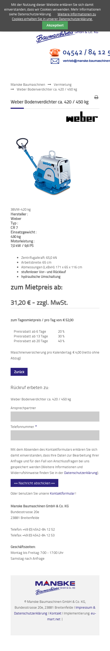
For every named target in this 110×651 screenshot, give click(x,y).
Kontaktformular (62, 493)
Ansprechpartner (23, 407)
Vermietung (63, 84)
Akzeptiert (54, 25)
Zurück (19, 371)
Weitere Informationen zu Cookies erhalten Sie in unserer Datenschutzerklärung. (54, 16)
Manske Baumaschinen (28, 84)
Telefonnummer (24, 426)
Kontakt (56, 613)
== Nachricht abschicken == (34, 483)
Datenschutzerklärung (80, 472)
